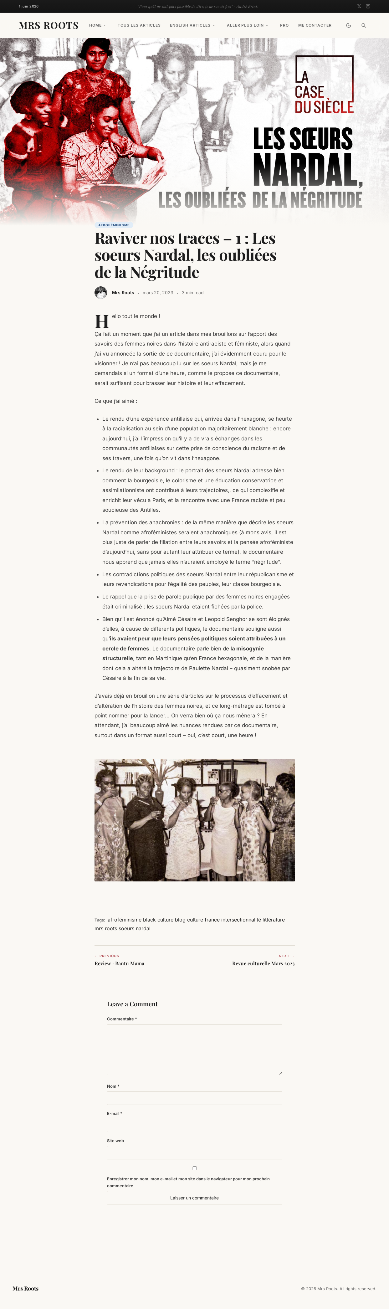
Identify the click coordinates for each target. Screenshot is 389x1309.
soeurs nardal (135, 928)
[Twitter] (359, 6)
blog (180, 919)
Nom (113, 1086)
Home (95, 25)
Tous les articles (139, 25)
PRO (284, 25)
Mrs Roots (49, 25)
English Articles (190, 25)
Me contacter (315, 25)
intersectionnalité (241, 919)
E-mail (114, 1113)
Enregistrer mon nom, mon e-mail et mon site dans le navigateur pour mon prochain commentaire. (188, 1182)
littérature (274, 919)
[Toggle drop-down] (104, 25)
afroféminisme (124, 919)
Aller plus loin (245, 25)
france (212, 919)
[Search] (363, 25)
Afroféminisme (114, 225)
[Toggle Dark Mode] (348, 25)
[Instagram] (368, 6)
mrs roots (106, 928)
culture (195, 919)
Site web (115, 1140)
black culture (158, 919)
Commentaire (122, 1018)
